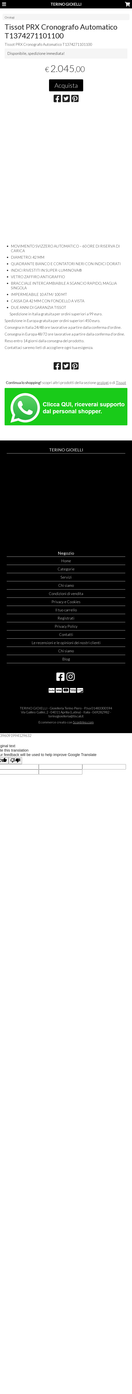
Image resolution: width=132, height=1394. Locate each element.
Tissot (121, 382)
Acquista (66, 85)
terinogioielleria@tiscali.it (66, 716)
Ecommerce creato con (66, 722)
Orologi (9, 17)
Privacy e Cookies (66, 601)
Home (66, 560)
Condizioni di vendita (66, 593)
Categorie (66, 569)
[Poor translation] (15, 760)
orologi (103, 382)
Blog (66, 659)
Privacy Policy (66, 626)
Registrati (66, 618)
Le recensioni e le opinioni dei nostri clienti (66, 642)
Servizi (66, 577)
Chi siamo (66, 585)
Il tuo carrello (66, 610)
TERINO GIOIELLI (66, 4)
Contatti (66, 634)
